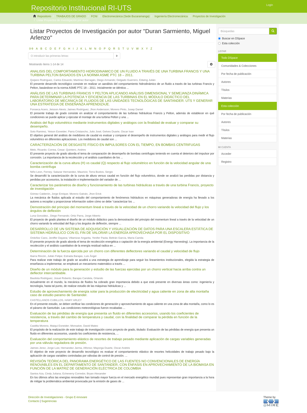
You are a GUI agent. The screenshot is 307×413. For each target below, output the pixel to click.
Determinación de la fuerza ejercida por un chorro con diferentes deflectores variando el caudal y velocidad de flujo (115, 251)
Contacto (33, 401)
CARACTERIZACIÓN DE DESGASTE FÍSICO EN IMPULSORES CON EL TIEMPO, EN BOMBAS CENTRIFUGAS (115, 145)
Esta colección (229, 43)
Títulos (225, 89)
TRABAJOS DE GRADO (71, 16)
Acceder (226, 153)
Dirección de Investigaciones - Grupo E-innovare (57, 397)
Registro (226, 161)
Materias (226, 97)
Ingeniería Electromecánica (171, 16)
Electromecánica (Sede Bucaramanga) (125, 16)
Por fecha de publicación (236, 73)
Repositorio (44, 16)
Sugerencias (49, 401)
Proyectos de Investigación (209, 16)
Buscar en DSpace (231, 38)
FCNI (94, 16)
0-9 (31, 48)
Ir (117, 55)
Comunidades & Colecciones (238, 65)
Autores (226, 81)
